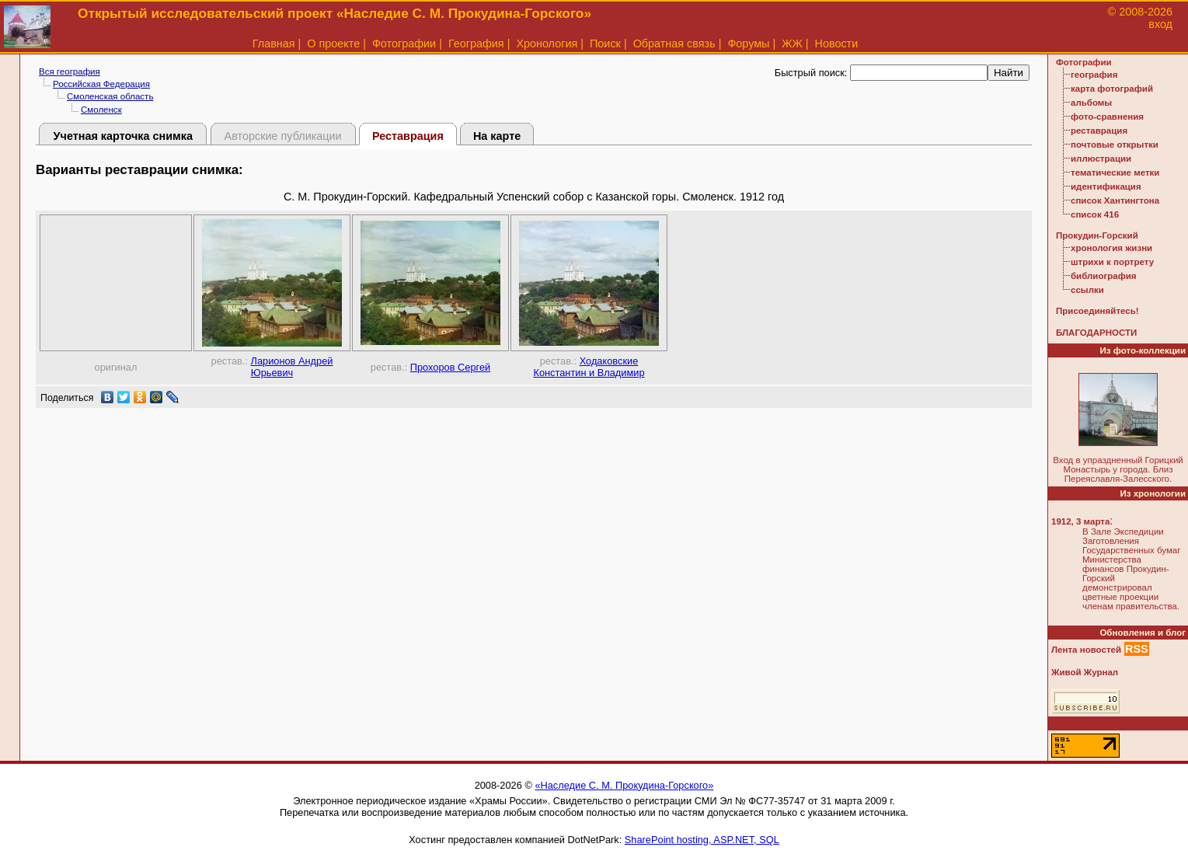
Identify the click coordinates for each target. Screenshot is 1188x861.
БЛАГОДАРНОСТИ (1096, 332)
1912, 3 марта (1080, 521)
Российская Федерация (101, 84)
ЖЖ (792, 43)
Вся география (69, 71)
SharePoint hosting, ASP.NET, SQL (702, 839)
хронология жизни (1111, 248)
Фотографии (404, 43)
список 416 (1095, 214)
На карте (497, 136)
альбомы (1091, 102)
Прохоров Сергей (450, 367)
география (1094, 74)
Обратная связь (674, 43)
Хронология (546, 43)
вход (1160, 24)
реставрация (1099, 130)
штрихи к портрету (1112, 262)
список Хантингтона (1115, 200)
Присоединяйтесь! (1097, 310)
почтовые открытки (1114, 144)
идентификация (1106, 186)
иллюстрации (1101, 158)
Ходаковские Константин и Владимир (588, 366)
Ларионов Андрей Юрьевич (292, 366)
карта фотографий (1112, 88)
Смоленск (101, 109)
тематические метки (1115, 172)
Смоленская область (110, 96)
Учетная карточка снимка (123, 136)
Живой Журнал (1084, 672)
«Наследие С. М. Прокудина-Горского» (624, 785)
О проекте (333, 43)
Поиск (605, 43)
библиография (1104, 276)
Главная (274, 43)
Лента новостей (1086, 649)
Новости (837, 43)
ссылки (1087, 290)
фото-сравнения (1107, 116)
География (476, 43)
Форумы (748, 43)
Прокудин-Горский (1097, 235)
